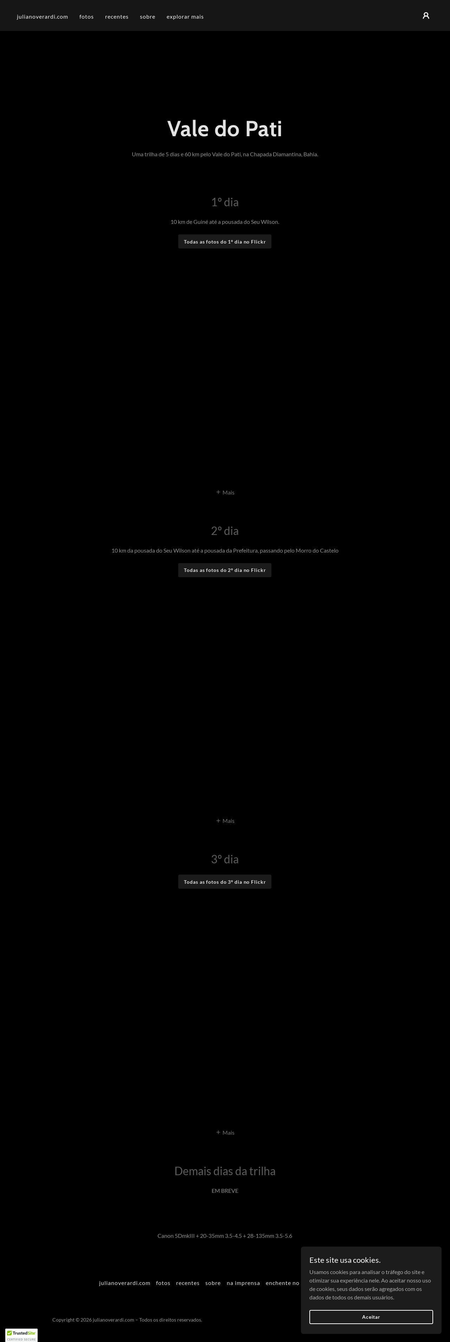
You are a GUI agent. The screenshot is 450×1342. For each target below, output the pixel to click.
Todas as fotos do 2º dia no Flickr (225, 570)
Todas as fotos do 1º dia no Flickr (225, 242)
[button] (426, 15)
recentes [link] (117, 16)
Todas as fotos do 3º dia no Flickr (225, 882)
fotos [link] (86, 16)
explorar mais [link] (185, 16)
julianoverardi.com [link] (42, 16)
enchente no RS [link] (287, 1282)
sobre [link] (147, 16)
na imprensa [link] (243, 1282)
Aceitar (371, 1317)
